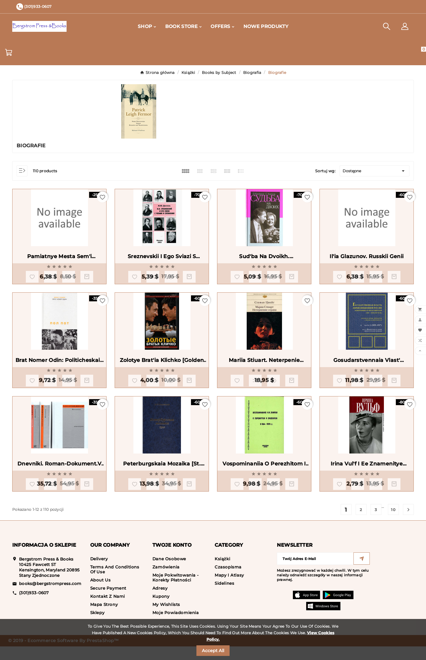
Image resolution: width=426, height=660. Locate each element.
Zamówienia (166, 580)
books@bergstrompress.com (50, 597)
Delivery (99, 572)
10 (393, 523)
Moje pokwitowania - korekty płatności (175, 591)
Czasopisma (228, 580)
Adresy (160, 601)
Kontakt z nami (107, 609)
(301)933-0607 (34, 606)
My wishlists (166, 618)
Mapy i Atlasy (229, 588)
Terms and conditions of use (114, 583)
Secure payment (108, 601)
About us (100, 593)
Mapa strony (104, 618)
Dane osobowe (169, 572)
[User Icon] (404, 26)
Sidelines (224, 596)
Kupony (161, 609)
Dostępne (374, 171)
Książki (222, 572)
